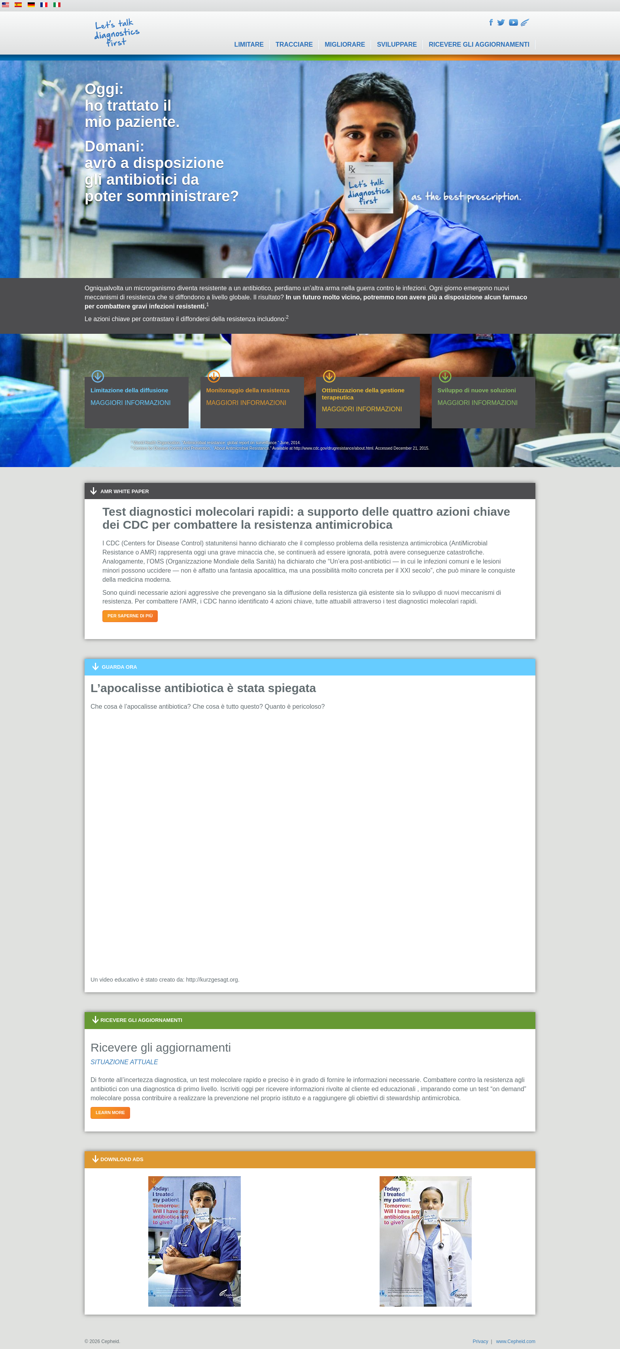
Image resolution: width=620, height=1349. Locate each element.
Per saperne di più (130, 615)
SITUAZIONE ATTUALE (124, 1062)
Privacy (480, 1341)
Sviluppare (397, 44)
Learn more (110, 1112)
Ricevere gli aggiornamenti (479, 44)
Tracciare (294, 44)
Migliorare (345, 44)
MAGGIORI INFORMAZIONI (131, 402)
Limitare (249, 44)
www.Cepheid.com (515, 1341)
